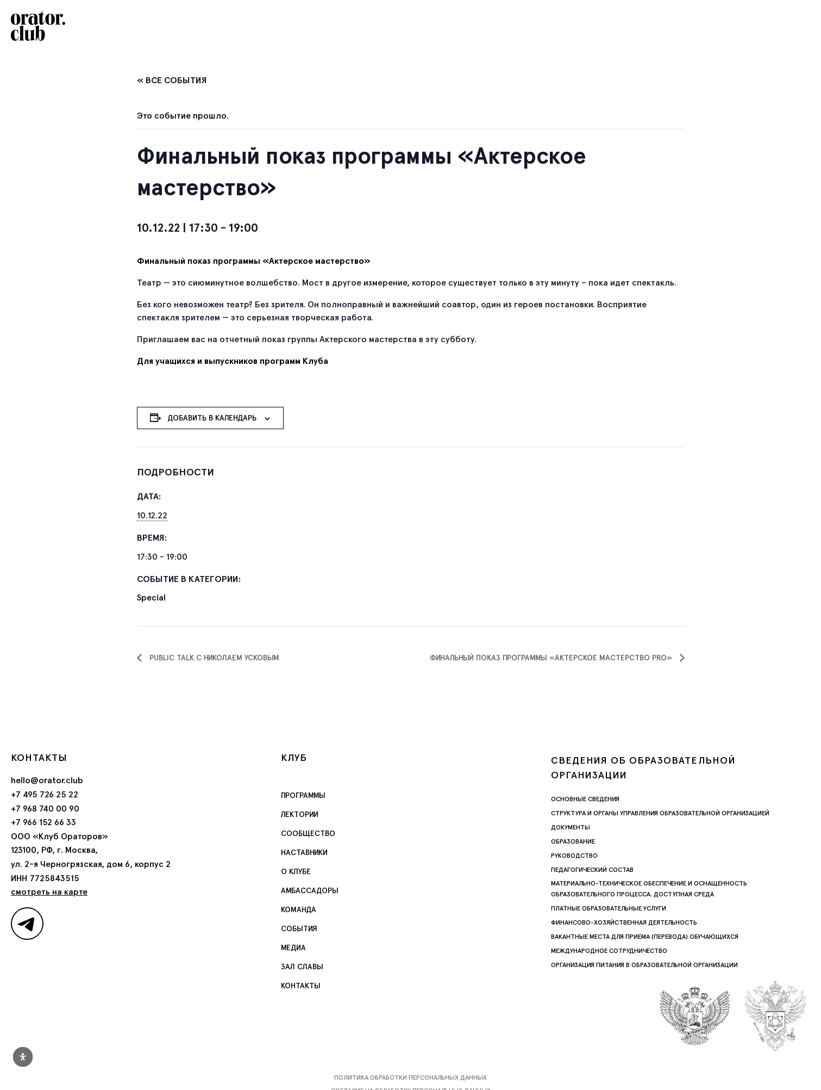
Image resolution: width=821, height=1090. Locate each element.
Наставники (304, 852)
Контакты (301, 985)
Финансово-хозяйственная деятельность (624, 922)
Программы (303, 795)
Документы (570, 827)
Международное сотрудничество (609, 951)
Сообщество (308, 833)
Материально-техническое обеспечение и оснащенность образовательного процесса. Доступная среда (649, 889)
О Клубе (296, 871)
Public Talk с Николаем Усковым (213, 657)
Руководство (574, 855)
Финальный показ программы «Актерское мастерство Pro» (552, 657)
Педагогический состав (592, 870)
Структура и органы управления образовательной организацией (660, 813)
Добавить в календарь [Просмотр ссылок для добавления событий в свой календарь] (211, 417)
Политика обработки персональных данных (410, 1077)
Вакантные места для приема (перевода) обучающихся (644, 936)
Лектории (299, 814)
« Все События (172, 80)
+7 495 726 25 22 (44, 794)
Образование (573, 841)
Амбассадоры (310, 890)
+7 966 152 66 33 (43, 822)
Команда (298, 909)
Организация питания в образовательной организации (644, 965)
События (299, 928)
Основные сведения (585, 799)
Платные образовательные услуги (608, 908)
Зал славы (302, 966)
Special (151, 597)
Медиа (293, 947)
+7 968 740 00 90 (45, 808)
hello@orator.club (47, 780)
